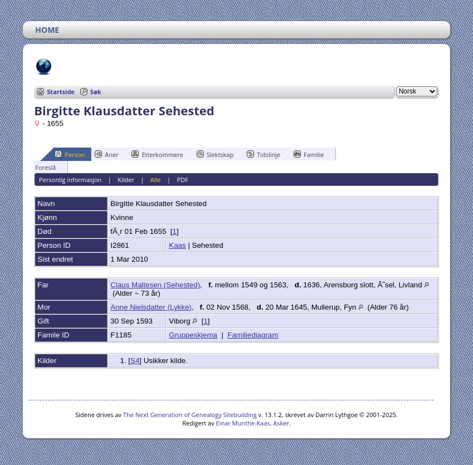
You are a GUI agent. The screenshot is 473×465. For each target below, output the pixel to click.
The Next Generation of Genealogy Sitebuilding (190, 414)
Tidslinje (263, 154)
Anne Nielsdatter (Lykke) (150, 307)
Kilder (126, 179)
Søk (95, 91)
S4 (134, 360)
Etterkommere (157, 154)
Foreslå (40, 167)
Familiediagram (252, 335)
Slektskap (215, 154)
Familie (309, 154)
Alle (155, 179)
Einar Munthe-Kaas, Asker (252, 423)
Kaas (177, 245)
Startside (61, 91)
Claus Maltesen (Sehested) (155, 285)
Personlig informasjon (70, 179)
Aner (106, 154)
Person (70, 154)
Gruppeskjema (193, 335)
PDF (182, 179)
